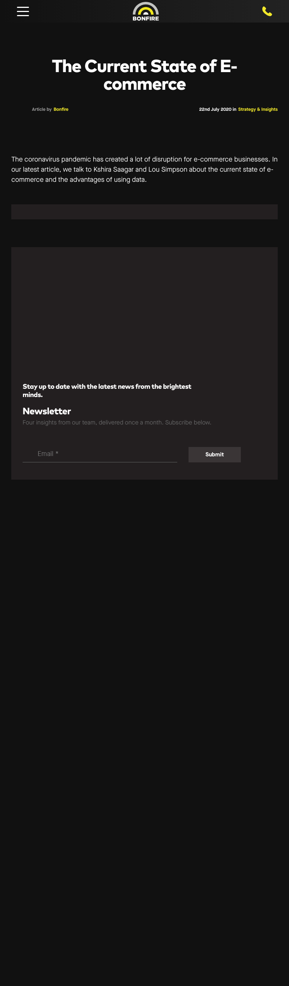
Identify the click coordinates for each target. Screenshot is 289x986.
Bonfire (60, 110)
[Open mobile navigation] (23, 11)
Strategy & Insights (258, 110)
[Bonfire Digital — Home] (146, 11)
